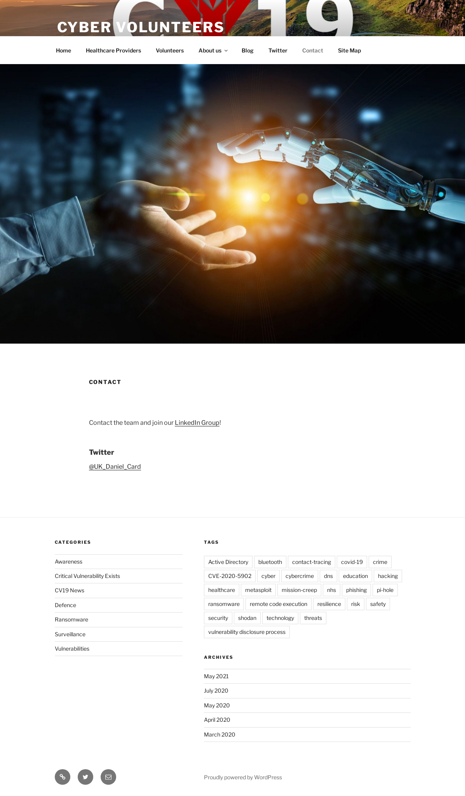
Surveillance (70, 634)
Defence (65, 605)
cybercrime (300, 576)
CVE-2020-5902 (229, 576)
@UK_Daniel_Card (115, 466)
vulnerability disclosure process (247, 631)
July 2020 (216, 690)
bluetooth (270, 562)
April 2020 (217, 719)
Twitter (277, 50)
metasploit (258, 590)
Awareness (68, 561)
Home (63, 50)
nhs (331, 590)
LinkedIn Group (197, 422)
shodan (247, 617)
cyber (268, 576)
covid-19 (352, 562)
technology (280, 617)
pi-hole (385, 590)
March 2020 (219, 734)
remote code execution (278, 603)
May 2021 (216, 676)
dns (328, 576)
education (355, 576)
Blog (248, 50)
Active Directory (228, 562)
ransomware (224, 603)
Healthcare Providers (113, 50)
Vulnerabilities (72, 648)
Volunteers (170, 50)
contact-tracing (311, 562)
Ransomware (71, 619)
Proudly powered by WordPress (243, 777)
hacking (388, 576)
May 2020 (217, 705)
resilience (329, 603)
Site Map (349, 50)
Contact (312, 50)
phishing (356, 590)
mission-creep (299, 590)
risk (355, 603)
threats (313, 617)
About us (214, 50)
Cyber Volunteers (141, 27)
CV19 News (69, 590)
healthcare (221, 590)
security (218, 617)
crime (380, 562)
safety (378, 603)
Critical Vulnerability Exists (87, 576)
